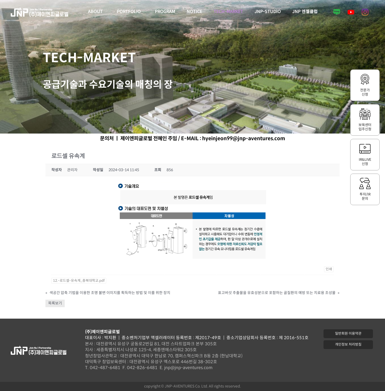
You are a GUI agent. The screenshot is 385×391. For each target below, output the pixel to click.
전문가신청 (365, 92)
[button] (348, 333)
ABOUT (96, 12)
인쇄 (329, 269)
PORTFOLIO (130, 12)
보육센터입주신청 (365, 127)
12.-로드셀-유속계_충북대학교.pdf (79, 281)
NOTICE (194, 11)
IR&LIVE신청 (365, 162)
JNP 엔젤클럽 (305, 11)
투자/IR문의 (365, 196)
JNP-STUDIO (268, 11)
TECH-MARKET (228, 11)
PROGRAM (165, 11)
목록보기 (55, 303)
